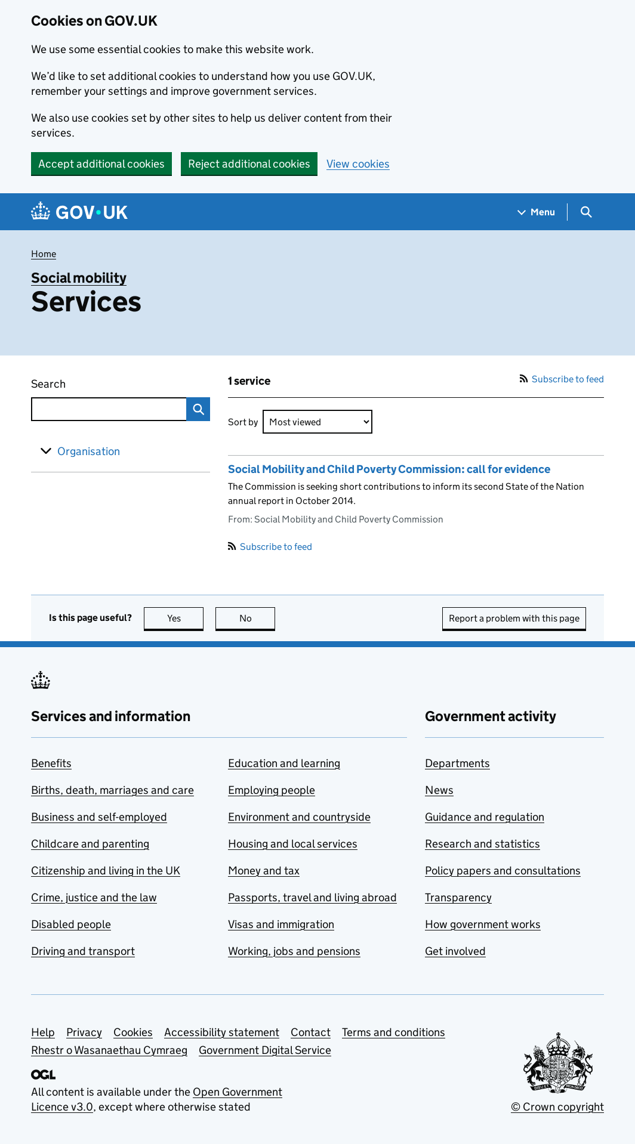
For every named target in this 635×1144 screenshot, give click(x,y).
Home (43, 253)
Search (70, 381)
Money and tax (264, 870)
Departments (457, 763)
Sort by (243, 422)
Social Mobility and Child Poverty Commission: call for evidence (389, 469)
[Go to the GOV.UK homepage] (79, 212)
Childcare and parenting (90, 844)
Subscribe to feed (562, 379)
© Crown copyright (557, 1107)
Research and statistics (482, 844)
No (257, 618)
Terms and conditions (393, 1032)
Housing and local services (292, 844)
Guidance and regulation (484, 817)
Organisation (88, 451)
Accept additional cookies (101, 164)
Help (43, 1032)
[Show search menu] (586, 212)
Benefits (51, 763)
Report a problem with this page (514, 618)
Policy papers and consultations (503, 870)
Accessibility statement (221, 1032)
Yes (185, 618)
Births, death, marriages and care (112, 790)
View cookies (358, 163)
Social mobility (79, 277)
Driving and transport (83, 951)
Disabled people (71, 924)
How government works (483, 924)
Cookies (133, 1032)
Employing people (271, 790)
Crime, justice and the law (94, 897)
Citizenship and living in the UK (105, 870)
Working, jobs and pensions (294, 951)
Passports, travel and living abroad (312, 897)
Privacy (84, 1032)
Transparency (458, 897)
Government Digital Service (265, 1050)
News (439, 790)
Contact (311, 1032)
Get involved (455, 951)
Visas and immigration (281, 924)
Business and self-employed (99, 817)
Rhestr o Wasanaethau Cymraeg (109, 1050)
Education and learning (284, 763)
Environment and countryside (299, 817)
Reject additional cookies (249, 164)
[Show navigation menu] (536, 212)
